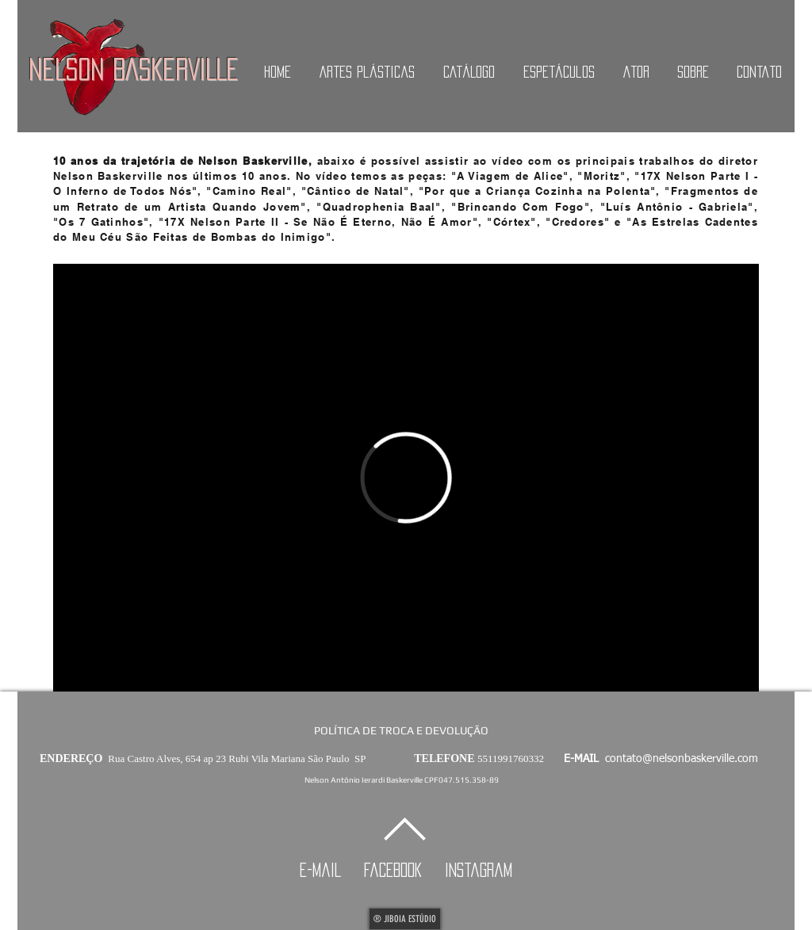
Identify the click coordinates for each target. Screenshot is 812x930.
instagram (478, 870)
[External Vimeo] (406, 478)
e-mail (329, 870)
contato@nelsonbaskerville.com (681, 758)
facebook (401, 870)
